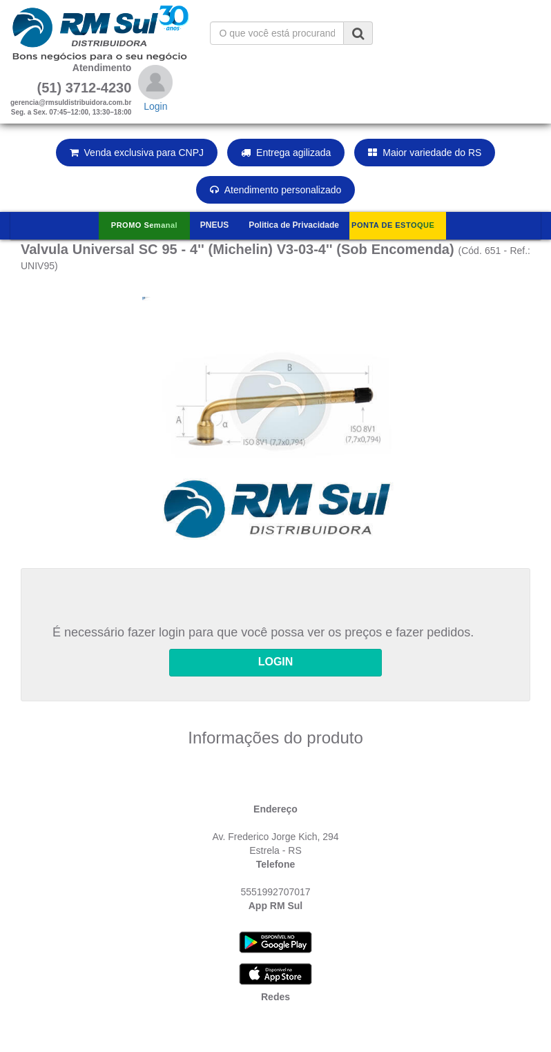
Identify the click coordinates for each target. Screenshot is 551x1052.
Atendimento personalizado (276, 189)
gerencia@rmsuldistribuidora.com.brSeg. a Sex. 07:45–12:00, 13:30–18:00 (70, 107)
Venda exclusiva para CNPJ (137, 152)
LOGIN (275, 662)
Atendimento (102, 67)
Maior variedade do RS (424, 152)
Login (155, 106)
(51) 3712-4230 (84, 87)
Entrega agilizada (286, 152)
